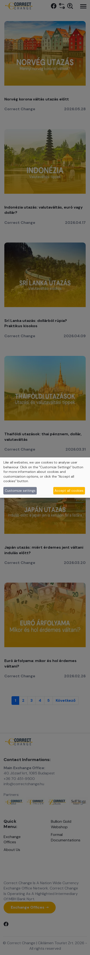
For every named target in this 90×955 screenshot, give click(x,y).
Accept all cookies (69, 490)
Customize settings (20, 490)
